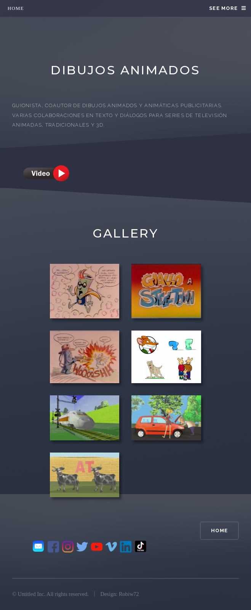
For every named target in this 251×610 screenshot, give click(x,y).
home (16, 8)
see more (223, 8)
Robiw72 (129, 594)
